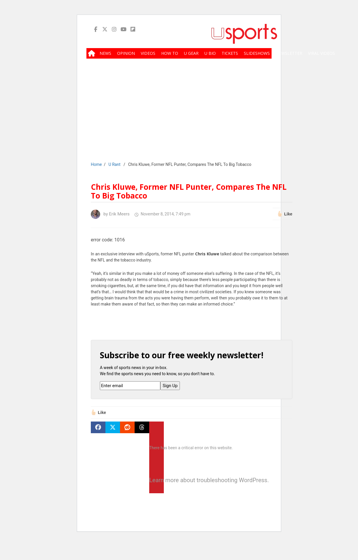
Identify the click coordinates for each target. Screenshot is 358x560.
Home (96, 164)
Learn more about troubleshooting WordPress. (156, 480)
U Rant (114, 164)
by (110, 214)
